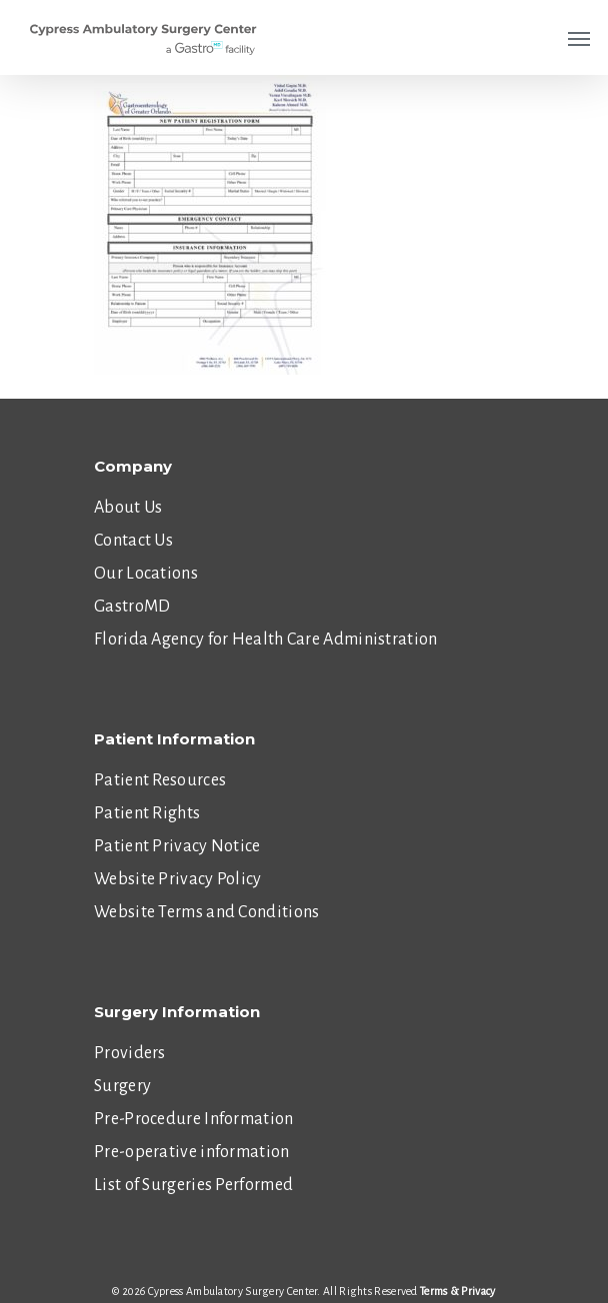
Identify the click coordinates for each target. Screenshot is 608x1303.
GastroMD (132, 607)
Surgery (122, 1086)
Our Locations (146, 574)
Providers (130, 1053)
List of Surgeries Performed (193, 1185)
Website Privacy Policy (178, 879)
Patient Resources (160, 780)
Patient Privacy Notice (177, 846)
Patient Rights (147, 813)
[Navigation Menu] (579, 38)
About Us (128, 508)
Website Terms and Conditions (206, 912)
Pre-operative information (192, 1152)
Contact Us (133, 541)
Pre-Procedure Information (194, 1119)
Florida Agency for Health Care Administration (266, 640)
